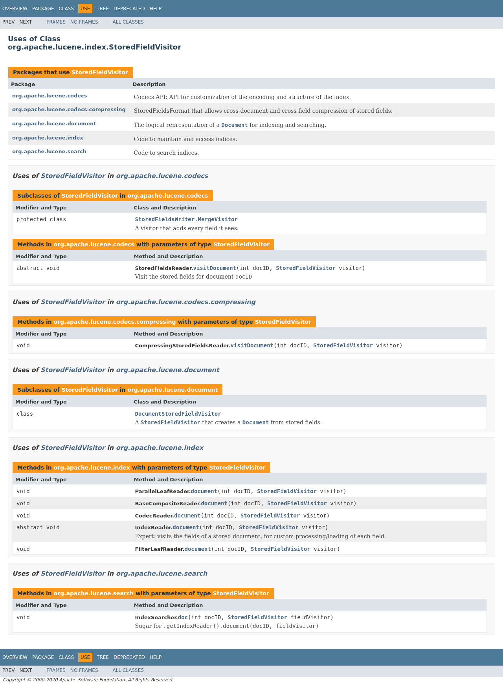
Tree (103, 8)
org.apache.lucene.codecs (49, 96)
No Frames (84, 22)
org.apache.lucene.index (47, 138)
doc (183, 617)
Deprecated (129, 8)
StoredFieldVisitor (100, 72)
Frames (56, 22)
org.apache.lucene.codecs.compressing (69, 109)
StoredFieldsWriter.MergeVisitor (186, 219)
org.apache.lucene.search (49, 151)
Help (156, 8)
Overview (15, 8)
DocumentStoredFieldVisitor (178, 414)
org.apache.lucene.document (54, 124)
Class (66, 8)
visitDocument (214, 268)
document (204, 491)
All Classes (128, 22)
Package (43, 8)
